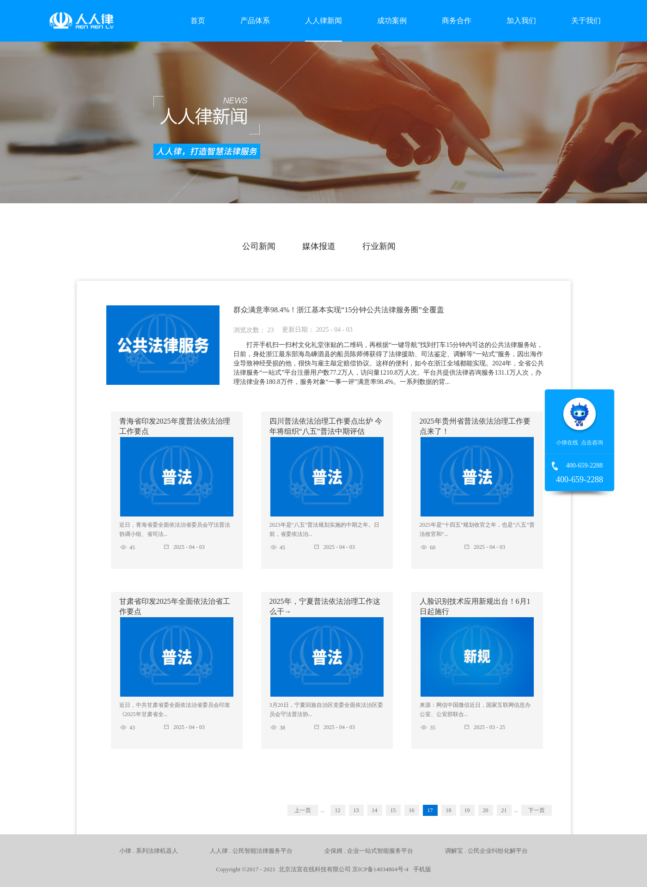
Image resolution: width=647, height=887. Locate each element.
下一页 (536, 810)
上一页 (302, 810)
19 (467, 810)
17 (430, 810)
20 (485, 810)
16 (412, 810)
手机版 (420, 869)
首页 (197, 20)
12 (338, 810)
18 (449, 810)
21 (504, 810)
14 (375, 810)
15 (393, 810)
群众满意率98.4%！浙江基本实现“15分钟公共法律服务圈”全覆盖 (338, 310)
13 (356, 810)
